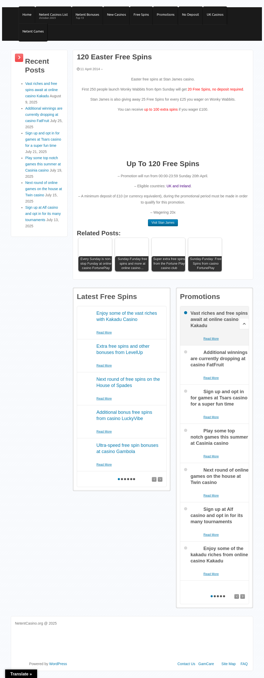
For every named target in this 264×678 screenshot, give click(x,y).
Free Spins (144, 15)
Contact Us (186, 667)
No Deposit (194, 15)
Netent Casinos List (54, 17)
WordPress (58, 667)
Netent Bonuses (89, 17)
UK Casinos (219, 15)
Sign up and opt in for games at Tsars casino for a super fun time (43, 142)
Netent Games (33, 33)
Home (27, 15)
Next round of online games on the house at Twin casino (43, 192)
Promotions (169, 15)
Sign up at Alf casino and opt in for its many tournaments (43, 216)
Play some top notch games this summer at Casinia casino (43, 167)
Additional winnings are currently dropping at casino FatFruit (43, 117)
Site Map (228, 667)
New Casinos (118, 15)
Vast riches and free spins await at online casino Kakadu (41, 93)
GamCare (206, 667)
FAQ (244, 667)
